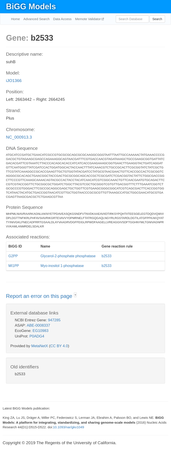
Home (15, 19)
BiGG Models (31, 6)
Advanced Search (36, 19)
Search (157, 19)
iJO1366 (14, 80)
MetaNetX (39, 346)
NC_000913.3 (19, 137)
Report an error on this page (40, 296)
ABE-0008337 (38, 325)
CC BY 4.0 (59, 346)
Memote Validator (88, 19)
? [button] (75, 295)
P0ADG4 (36, 336)
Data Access (62, 19)
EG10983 (40, 331)
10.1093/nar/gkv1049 (68, 427)
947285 (54, 320)
